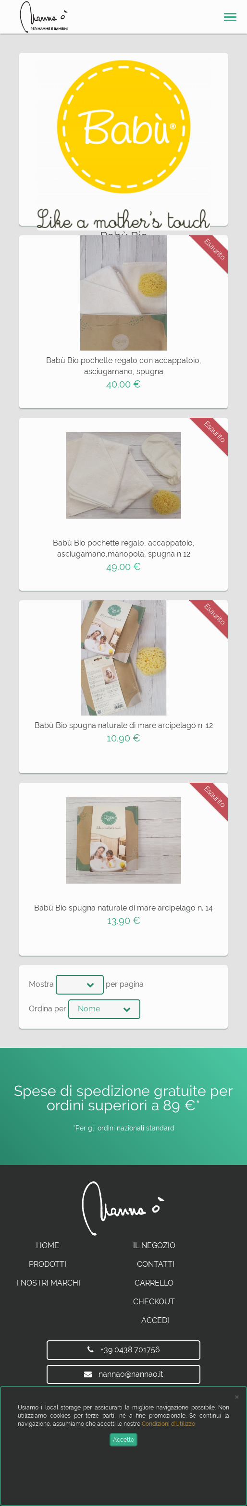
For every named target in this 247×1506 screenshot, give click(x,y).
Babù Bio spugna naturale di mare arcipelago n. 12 (124, 725)
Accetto (123, 1439)
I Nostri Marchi (48, 1282)
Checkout (154, 1301)
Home (47, 1245)
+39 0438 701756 (123, 1349)
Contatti (155, 1264)
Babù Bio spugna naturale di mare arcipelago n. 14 (123, 907)
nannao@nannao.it (123, 1374)
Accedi (155, 1320)
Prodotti (47, 1264)
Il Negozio (154, 1245)
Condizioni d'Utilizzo (168, 1424)
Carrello (154, 1282)
